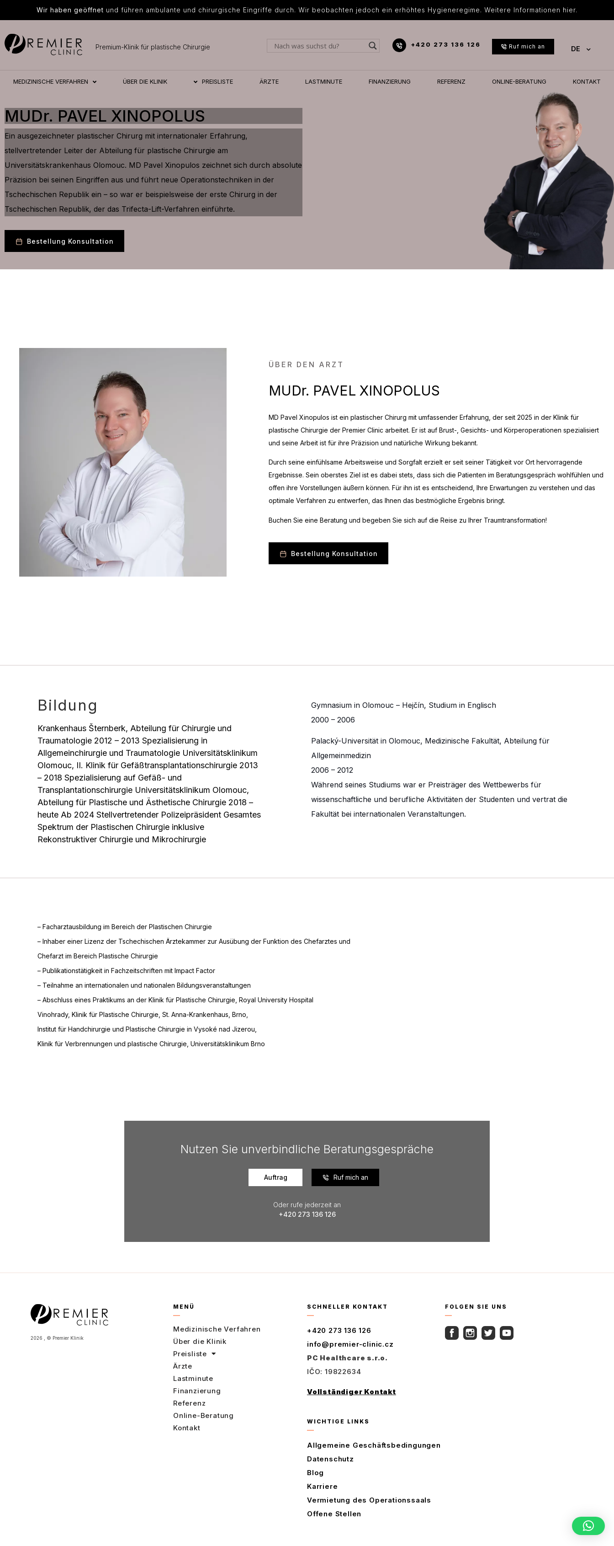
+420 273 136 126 (446, 44)
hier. (570, 10)
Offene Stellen (334, 1513)
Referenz (189, 1403)
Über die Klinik (200, 1341)
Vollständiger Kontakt (351, 1391)
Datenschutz (330, 1459)
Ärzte (182, 1366)
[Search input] (319, 45)
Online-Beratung (203, 1415)
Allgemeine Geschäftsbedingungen (374, 1445)
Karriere (322, 1486)
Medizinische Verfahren (217, 1329)
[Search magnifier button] (372, 45)
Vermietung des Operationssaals (369, 1500)
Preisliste (194, 1353)
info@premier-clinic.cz (350, 1344)
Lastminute (193, 1378)
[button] (588, 1526)
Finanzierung (197, 1390)
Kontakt (187, 1427)
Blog (315, 1472)
